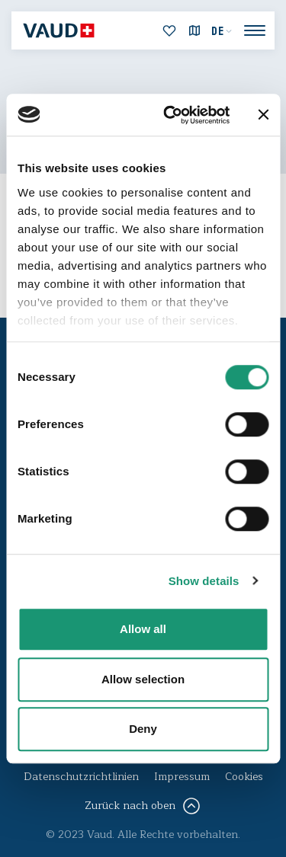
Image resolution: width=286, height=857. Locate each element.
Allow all (143, 628)
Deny (143, 728)
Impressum (182, 776)
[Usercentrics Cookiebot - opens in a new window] (170, 115)
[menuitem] (222, 31)
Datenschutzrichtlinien (81, 776)
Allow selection (143, 679)
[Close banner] (263, 115)
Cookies (244, 776)
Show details (204, 580)
